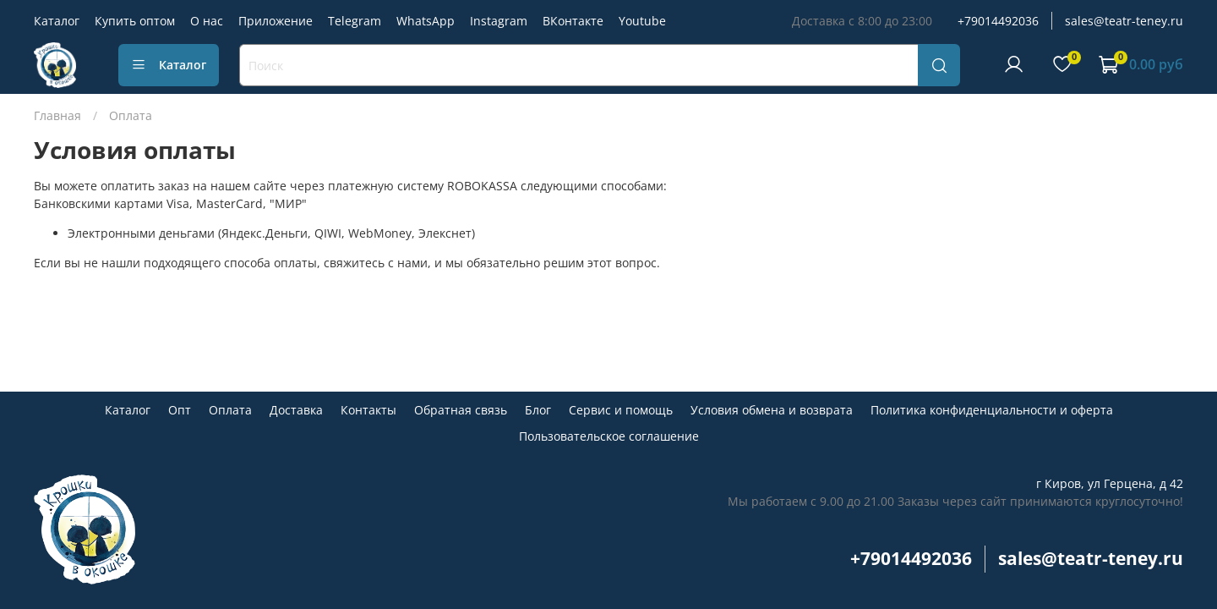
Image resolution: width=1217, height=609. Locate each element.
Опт (179, 410)
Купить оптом (135, 21)
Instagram (498, 21)
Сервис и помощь (621, 410)
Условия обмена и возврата (771, 410)
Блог (538, 410)
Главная (57, 115)
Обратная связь (460, 410)
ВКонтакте (573, 21)
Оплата (230, 410)
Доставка (296, 410)
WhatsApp (425, 21)
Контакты (368, 410)
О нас (206, 21)
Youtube (642, 21)
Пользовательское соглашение (609, 436)
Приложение (275, 21)
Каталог (56, 21)
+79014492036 (998, 21)
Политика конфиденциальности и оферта (991, 410)
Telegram (354, 21)
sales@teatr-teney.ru (1124, 21)
